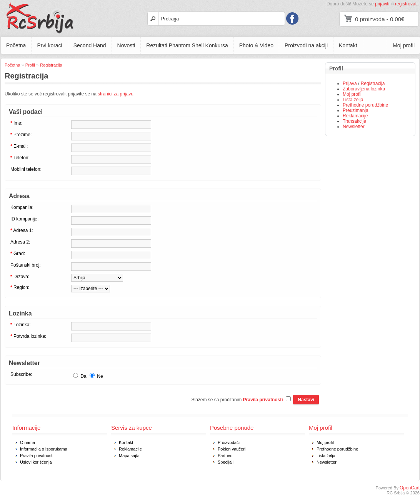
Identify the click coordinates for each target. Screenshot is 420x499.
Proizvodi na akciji (306, 45)
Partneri (225, 455)
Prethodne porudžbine (365, 105)
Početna (16, 45)
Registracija (373, 83)
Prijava (350, 83)
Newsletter (354, 126)
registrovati (406, 4)
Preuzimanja (355, 110)
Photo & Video (256, 45)
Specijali (225, 462)
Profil (30, 65)
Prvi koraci (49, 45)
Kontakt (348, 45)
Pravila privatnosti (36, 455)
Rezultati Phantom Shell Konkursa (187, 45)
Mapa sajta (129, 455)
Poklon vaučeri (231, 449)
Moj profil (404, 45)
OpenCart (410, 488)
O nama (27, 442)
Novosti (126, 45)
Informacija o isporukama (43, 449)
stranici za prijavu (115, 94)
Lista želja (353, 99)
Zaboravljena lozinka (364, 89)
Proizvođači (229, 442)
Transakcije (354, 121)
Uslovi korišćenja (36, 462)
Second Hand (89, 45)
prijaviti (382, 4)
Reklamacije (355, 115)
